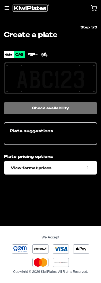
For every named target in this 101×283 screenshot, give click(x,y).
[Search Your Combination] (50, 80)
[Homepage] (30, 8)
